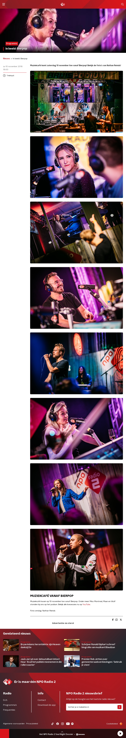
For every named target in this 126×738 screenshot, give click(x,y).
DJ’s (5, 700)
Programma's (10, 705)
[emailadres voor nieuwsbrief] (94, 707)
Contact (42, 700)
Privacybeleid (32, 724)
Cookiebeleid (112, 724)
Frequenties (9, 710)
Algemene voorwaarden (14, 724)
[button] (120, 733)
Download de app (47, 705)
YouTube (86, 604)
